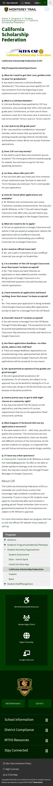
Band (11, 579)
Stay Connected (16, 750)
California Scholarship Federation (20, 21)
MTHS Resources (17, 740)
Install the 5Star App (19, 564)
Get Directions (11, 704)
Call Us (36, 704)
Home (27, 3)
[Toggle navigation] (47, 10)
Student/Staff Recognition (20, 583)
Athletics (11, 539)
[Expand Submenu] (5, 539)
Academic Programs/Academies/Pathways (27, 544)
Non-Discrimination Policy (17, 763)
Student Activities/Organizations (17, 19)
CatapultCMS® (22, 782)
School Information (19, 719)
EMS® (31, 782)
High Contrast (12, 769)
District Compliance (19, 729)
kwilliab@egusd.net (15, 462)
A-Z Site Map (10, 775)
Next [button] (42, 3)
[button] (12, 3)
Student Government (19, 554)
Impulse (13, 574)
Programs (16, 18)
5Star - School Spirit (18, 559)
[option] (10, 3)
